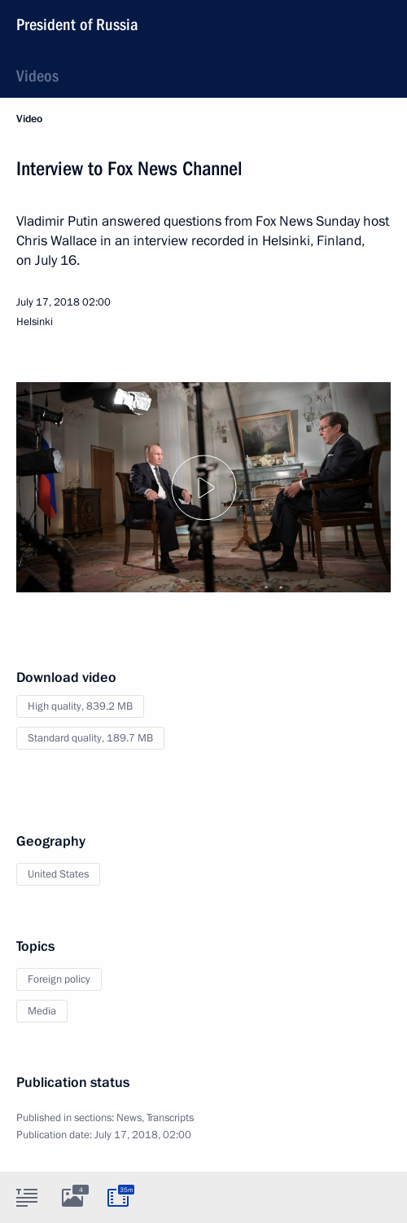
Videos (37, 76)
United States (58, 874)
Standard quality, (90, 738)
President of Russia (77, 24)
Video (29, 119)
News (129, 1118)
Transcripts (170, 1118)
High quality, (80, 706)
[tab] (27, 1196)
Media (42, 1011)
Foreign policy (59, 979)
